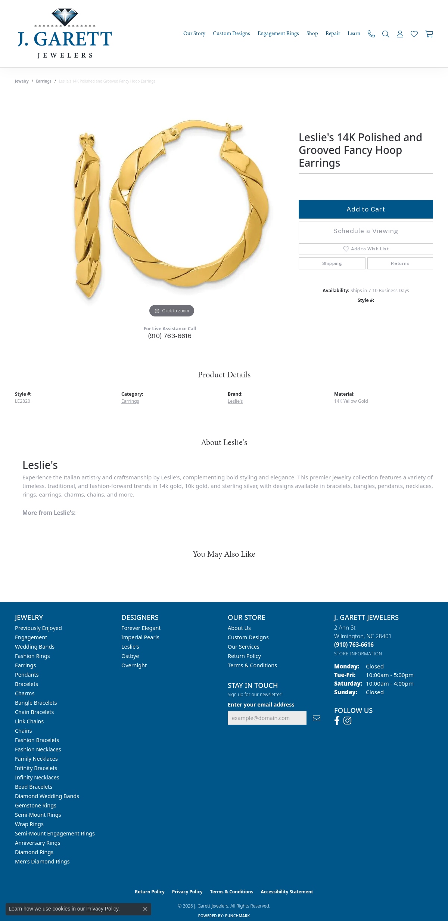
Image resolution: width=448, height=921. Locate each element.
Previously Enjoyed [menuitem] (38, 627)
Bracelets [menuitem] (26, 683)
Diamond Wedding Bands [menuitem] (47, 796)
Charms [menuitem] (24, 693)
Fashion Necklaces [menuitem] (38, 749)
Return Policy (244, 655)
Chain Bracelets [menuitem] (34, 712)
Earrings (44, 81)
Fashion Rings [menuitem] (32, 655)
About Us (239, 627)
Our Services (243, 646)
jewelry (22, 81)
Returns (400, 263)
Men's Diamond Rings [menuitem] (42, 861)
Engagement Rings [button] (278, 34)
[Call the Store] (354, 644)
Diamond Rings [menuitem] (34, 852)
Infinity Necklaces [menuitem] (37, 777)
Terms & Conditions (252, 665)
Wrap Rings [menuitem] (29, 824)
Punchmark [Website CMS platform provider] (237, 915)
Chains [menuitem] (23, 730)
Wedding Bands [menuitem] (35, 646)
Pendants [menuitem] (27, 674)
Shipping (332, 263)
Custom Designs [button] (231, 34)
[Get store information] (358, 653)
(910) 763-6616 (170, 336)
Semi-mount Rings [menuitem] (38, 814)
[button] (385, 34)
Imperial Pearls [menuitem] (140, 637)
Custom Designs (248, 637)
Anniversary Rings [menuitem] (37, 842)
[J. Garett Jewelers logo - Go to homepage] (67, 33)
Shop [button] (312, 34)
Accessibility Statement (287, 891)
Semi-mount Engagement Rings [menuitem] (55, 833)
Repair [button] (333, 34)
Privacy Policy (187, 891)
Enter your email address (261, 704)
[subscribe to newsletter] (317, 718)
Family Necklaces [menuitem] (36, 758)
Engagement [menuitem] (31, 637)
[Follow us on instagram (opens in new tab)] (347, 720)
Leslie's (235, 401)
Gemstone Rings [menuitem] (35, 805)
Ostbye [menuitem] (130, 655)
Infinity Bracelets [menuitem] (36, 768)
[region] (172, 207)
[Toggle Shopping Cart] (429, 34)
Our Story (194, 34)
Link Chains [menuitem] (29, 721)
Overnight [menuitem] (134, 665)
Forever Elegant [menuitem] (141, 627)
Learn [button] (354, 34)
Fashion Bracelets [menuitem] (37, 740)
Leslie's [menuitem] (130, 646)
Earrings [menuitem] (25, 665)
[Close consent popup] (145, 909)
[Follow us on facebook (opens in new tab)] (337, 720)
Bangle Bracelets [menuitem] (36, 702)
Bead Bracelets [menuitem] (33, 786)
